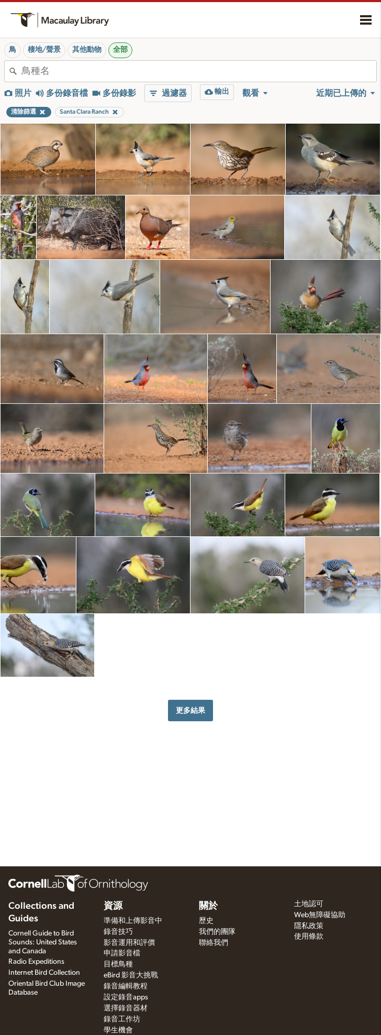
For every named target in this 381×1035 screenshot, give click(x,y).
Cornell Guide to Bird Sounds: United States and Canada (42, 942)
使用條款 (308, 936)
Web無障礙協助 (319, 915)
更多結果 (190, 710)
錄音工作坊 (122, 1019)
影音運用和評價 (129, 942)
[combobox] (198, 71)
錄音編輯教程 (126, 986)
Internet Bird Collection (44, 972)
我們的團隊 (217, 931)
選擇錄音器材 (126, 1008)
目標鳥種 (118, 964)
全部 (120, 49)
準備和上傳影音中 (133, 920)
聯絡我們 (213, 942)
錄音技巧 (118, 931)
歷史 (206, 920)
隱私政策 (308, 926)
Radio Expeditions (36, 961)
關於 (208, 906)
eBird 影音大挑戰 (131, 975)
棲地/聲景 (44, 49)
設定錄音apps (126, 997)
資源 (113, 906)
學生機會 (118, 1030)
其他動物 (87, 49)
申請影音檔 (122, 953)
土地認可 (308, 904)
